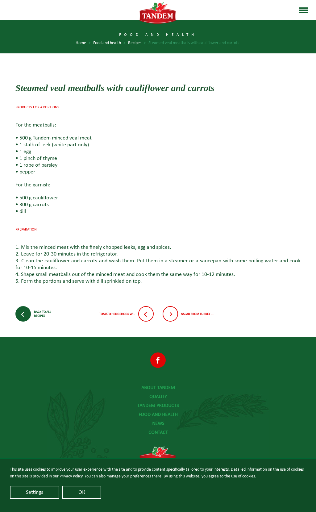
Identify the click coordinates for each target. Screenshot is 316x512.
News (158, 423)
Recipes (137, 43)
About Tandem (158, 387)
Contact (158, 432)
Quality (158, 396)
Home (83, 43)
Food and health (158, 414)
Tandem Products (158, 405)
